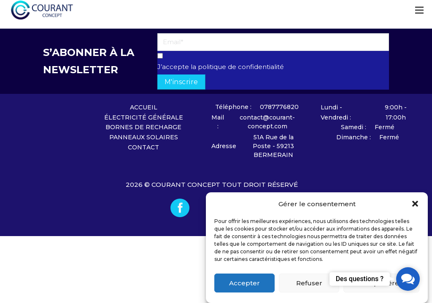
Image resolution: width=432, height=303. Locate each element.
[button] (415, 203)
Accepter (244, 283)
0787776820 (279, 107)
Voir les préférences (381, 283)
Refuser (309, 283)
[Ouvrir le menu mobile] (419, 10)
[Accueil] (57, 134)
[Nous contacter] (235, 107)
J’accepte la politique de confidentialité (220, 67)
